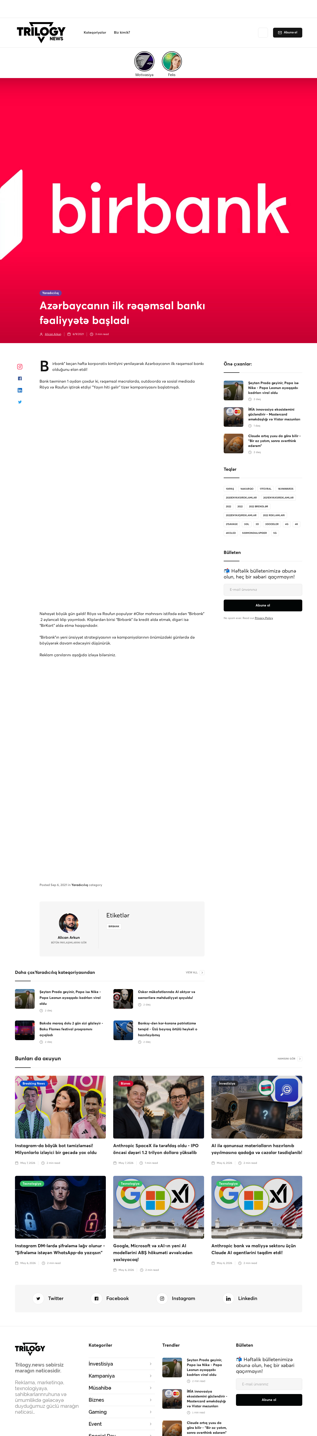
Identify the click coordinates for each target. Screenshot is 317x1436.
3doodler (272, 524)
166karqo (246, 489)
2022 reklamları (274, 515)
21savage (232, 524)
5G (275, 533)
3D (257, 524)
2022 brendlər (258, 506)
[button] (95, 33)
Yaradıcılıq (50, 293)
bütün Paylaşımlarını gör (69, 942)
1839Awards (285, 489)
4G (287, 524)
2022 (228, 506)
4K (296, 524)
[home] (42, 32)
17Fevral (266, 489)
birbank (114, 926)
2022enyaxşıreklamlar (241, 515)
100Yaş (230, 489)
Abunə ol (290, 32)
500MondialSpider (254, 533)
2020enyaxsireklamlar (241, 498)
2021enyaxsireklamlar (278, 498)
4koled (231, 533)
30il (246, 524)
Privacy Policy (264, 618)
